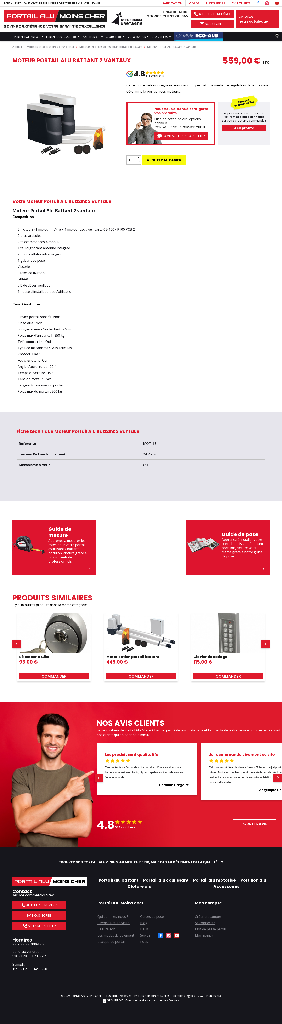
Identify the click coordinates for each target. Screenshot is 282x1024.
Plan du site (214, 996)
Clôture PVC (161, 36)
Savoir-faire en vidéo (113, 923)
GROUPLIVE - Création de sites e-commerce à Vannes (141, 1000)
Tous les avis (254, 823)
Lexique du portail (111, 941)
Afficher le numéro (212, 14)
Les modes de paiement (115, 935)
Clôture (115, 36)
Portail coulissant (63, 36)
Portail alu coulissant (166, 880)
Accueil (7, 36)
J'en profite (244, 128)
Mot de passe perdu (210, 929)
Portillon (93, 36)
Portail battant (28, 36)
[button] (16, 644)
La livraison (106, 929)
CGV (200, 996)
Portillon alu (253, 880)
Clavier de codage (210, 657)
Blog (143, 923)
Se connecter (205, 923)
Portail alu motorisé (214, 880)
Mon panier (204, 935)
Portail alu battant (119, 880)
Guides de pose (152, 916)
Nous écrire (212, 23)
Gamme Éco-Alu (198, 36)
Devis (144, 929)
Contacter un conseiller (181, 135)
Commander (54, 676)
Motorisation (138, 36)
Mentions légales (183, 996)
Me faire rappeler (39, 926)
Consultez (257, 19)
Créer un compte (208, 916)
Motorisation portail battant (132, 657)
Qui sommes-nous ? (112, 916)
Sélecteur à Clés (34, 657)
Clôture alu (139, 886)
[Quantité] (131, 160)
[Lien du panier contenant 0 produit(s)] (277, 36)
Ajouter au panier (164, 160)
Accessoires (226, 886)
